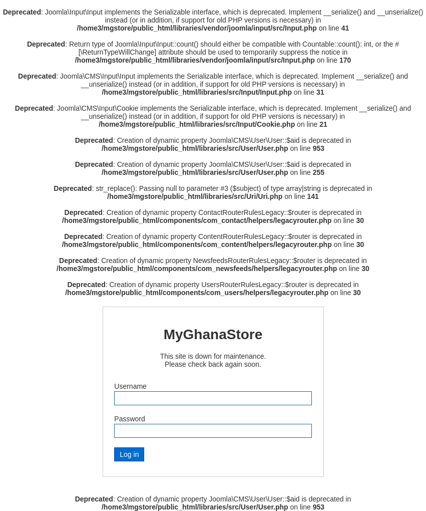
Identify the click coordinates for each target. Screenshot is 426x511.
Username (130, 386)
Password (129, 419)
